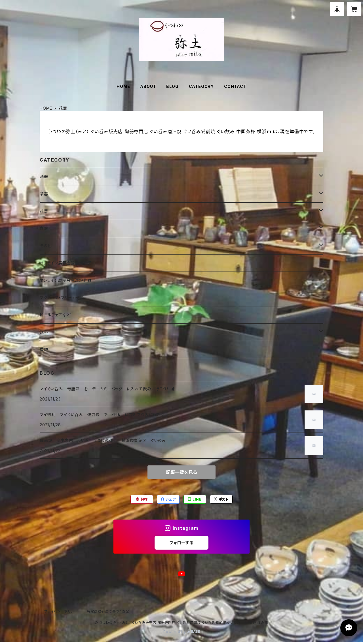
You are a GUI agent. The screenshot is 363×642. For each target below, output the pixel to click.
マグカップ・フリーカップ (61, 297)
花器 (44, 211)
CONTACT (235, 86)
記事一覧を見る (181, 472)
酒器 (44, 176)
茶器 (44, 193)
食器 (44, 228)
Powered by (181, 632)
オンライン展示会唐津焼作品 (66, 280)
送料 (44, 332)
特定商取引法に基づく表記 (108, 611)
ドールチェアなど (55, 314)
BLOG (172, 86)
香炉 (44, 349)
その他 (46, 245)
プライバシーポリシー (61, 611)
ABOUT (148, 86)
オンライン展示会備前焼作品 (66, 262)
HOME (123, 86)
